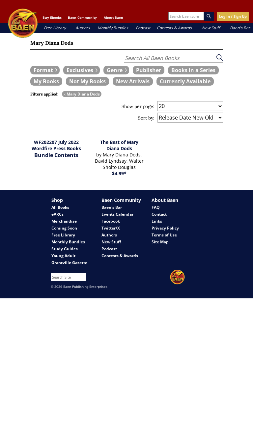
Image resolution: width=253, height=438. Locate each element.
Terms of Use (164, 235)
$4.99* (119, 173)
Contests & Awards (174, 28)
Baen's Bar (240, 28)
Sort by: (146, 118)
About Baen (113, 17)
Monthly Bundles (113, 28)
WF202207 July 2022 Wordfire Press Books (56, 145)
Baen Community (82, 17)
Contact (159, 214)
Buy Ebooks (52, 17)
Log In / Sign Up (233, 16)
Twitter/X (110, 228)
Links (157, 221)
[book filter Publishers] (148, 70)
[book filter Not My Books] (87, 81)
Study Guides (64, 249)
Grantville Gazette (69, 262)
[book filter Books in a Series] (193, 70)
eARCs (57, 214)
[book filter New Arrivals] (133, 81)
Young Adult (63, 256)
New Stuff (211, 28)
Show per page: (138, 106)
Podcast (143, 28)
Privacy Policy (165, 228)
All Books (60, 207)
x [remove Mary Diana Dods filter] (65, 94)
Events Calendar (117, 214)
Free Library (55, 28)
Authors (82, 28)
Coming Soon (64, 228)
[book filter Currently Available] (185, 81)
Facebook (110, 221)
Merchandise (64, 221)
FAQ (156, 207)
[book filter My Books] (46, 81)
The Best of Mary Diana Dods (119, 145)
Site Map (160, 242)
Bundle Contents (56, 155)
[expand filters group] (45, 70)
